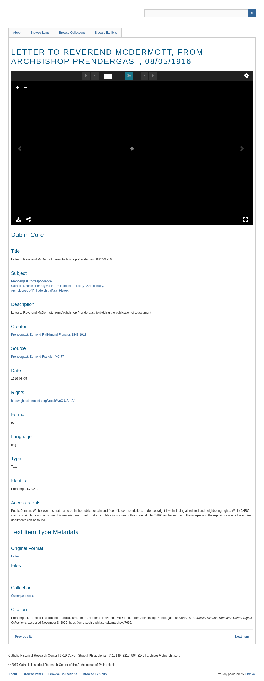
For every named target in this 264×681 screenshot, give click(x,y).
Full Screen (246, 219)
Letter (15, 556)
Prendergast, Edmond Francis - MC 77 (37, 357)
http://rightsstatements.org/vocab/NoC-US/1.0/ (42, 401)
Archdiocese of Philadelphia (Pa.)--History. (40, 290)
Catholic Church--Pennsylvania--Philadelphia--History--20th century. (57, 286)
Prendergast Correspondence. (32, 281)
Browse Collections (72, 33)
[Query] (200, 13)
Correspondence (22, 596)
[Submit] (252, 13)
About (17, 33)
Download (18, 219)
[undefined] (108, 76)
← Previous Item (23, 637)
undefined (246, 76)
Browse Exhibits (106, 33)
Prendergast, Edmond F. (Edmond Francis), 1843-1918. (49, 334)
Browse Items (40, 33)
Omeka (250, 674)
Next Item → (244, 637)
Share (28, 219)
